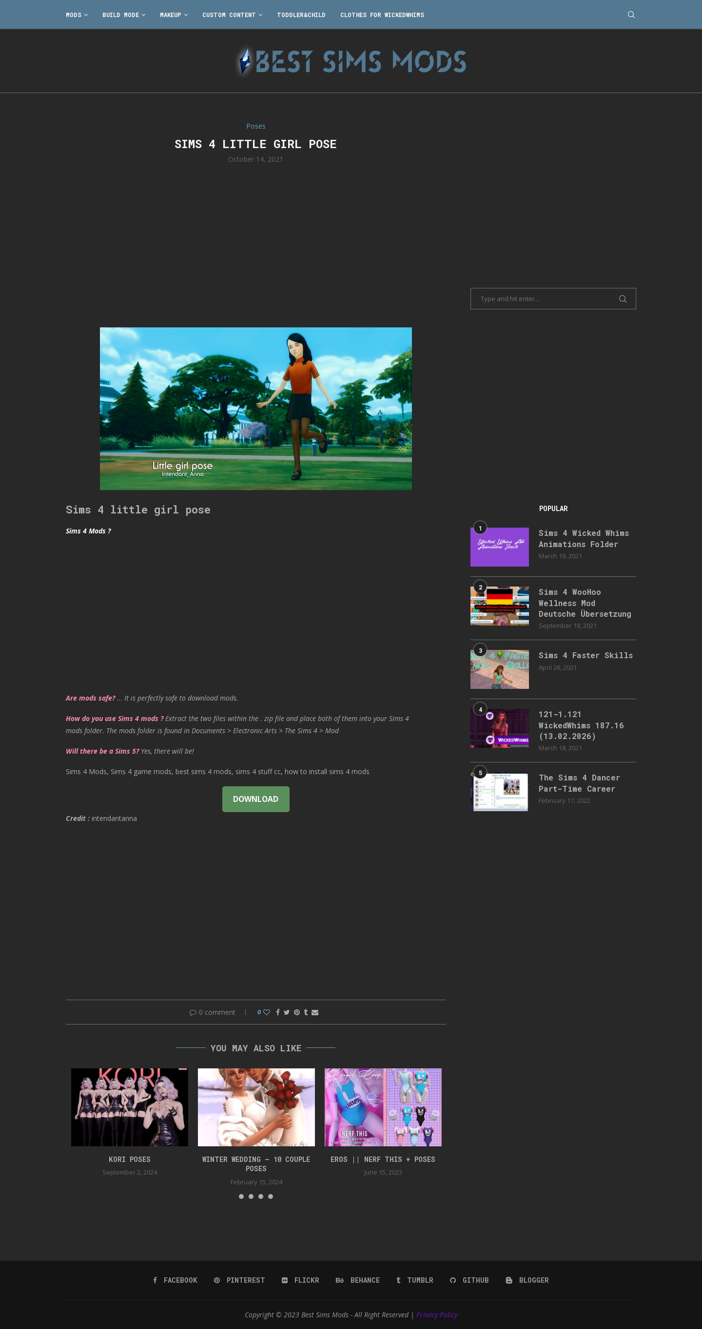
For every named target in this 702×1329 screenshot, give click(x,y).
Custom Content (229, 15)
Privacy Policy (436, 1314)
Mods (73, 15)
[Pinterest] (239, 1280)
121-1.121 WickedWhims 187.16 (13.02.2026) (581, 725)
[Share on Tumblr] (306, 1012)
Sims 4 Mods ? (88, 530)
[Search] (631, 14)
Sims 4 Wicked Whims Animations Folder (584, 538)
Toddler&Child (301, 15)
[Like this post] (266, 1012)
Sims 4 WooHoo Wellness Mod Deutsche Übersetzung (585, 603)
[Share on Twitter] (287, 1012)
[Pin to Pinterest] (297, 1012)
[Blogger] (527, 1280)
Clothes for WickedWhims (382, 15)
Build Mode (120, 15)
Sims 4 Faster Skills (586, 655)
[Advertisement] (256, 244)
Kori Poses (130, 1159)
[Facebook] (175, 1280)
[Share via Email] (315, 1012)
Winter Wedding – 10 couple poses (256, 1164)
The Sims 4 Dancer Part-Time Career (579, 782)
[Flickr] (300, 1280)
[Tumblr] (414, 1280)
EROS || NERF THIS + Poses (383, 1159)
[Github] (469, 1280)
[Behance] (358, 1280)
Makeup (170, 15)
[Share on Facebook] (278, 1012)
